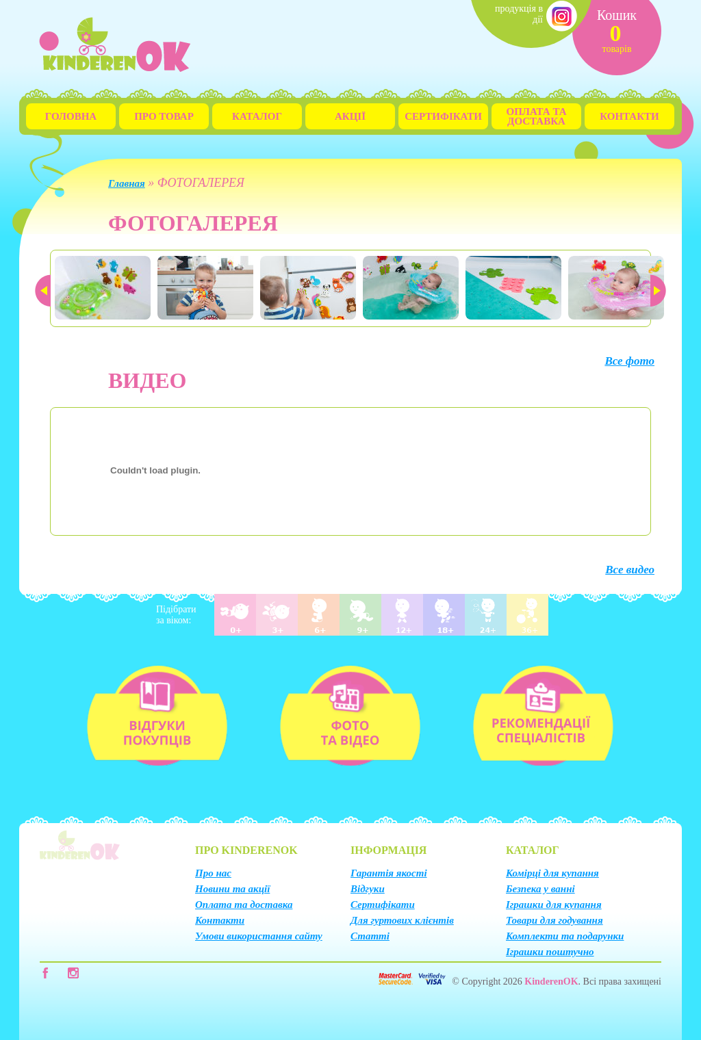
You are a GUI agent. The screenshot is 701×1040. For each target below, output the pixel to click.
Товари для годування (554, 920)
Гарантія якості (388, 873)
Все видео (629, 569)
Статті (370, 936)
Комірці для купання (552, 873)
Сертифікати (443, 116)
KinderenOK (551, 981)
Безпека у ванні (540, 888)
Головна (71, 116)
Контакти (629, 116)
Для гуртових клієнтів (402, 920)
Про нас (213, 873)
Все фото (629, 360)
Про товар (164, 116)
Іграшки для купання (554, 904)
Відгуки (367, 888)
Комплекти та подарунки (565, 936)
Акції (350, 116)
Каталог (257, 116)
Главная (126, 183)
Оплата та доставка (243, 904)
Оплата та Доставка (537, 116)
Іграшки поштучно (550, 951)
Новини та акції (232, 888)
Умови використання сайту (258, 936)
